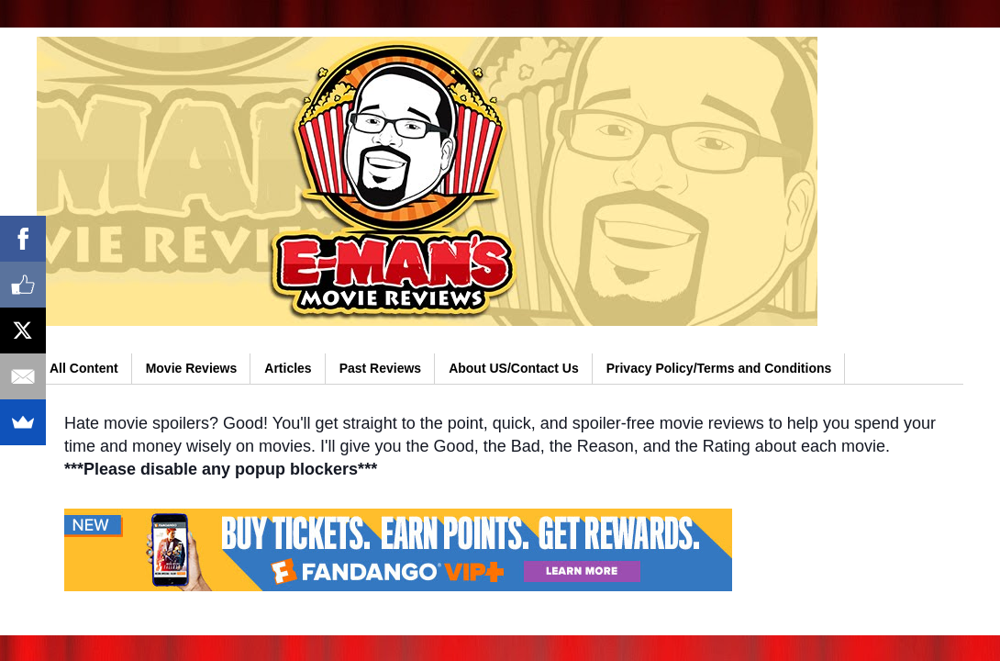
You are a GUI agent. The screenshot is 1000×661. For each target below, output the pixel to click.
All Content (84, 368)
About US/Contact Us (514, 368)
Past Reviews (380, 368)
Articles (287, 368)
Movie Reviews (192, 368)
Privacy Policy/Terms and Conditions (719, 368)
